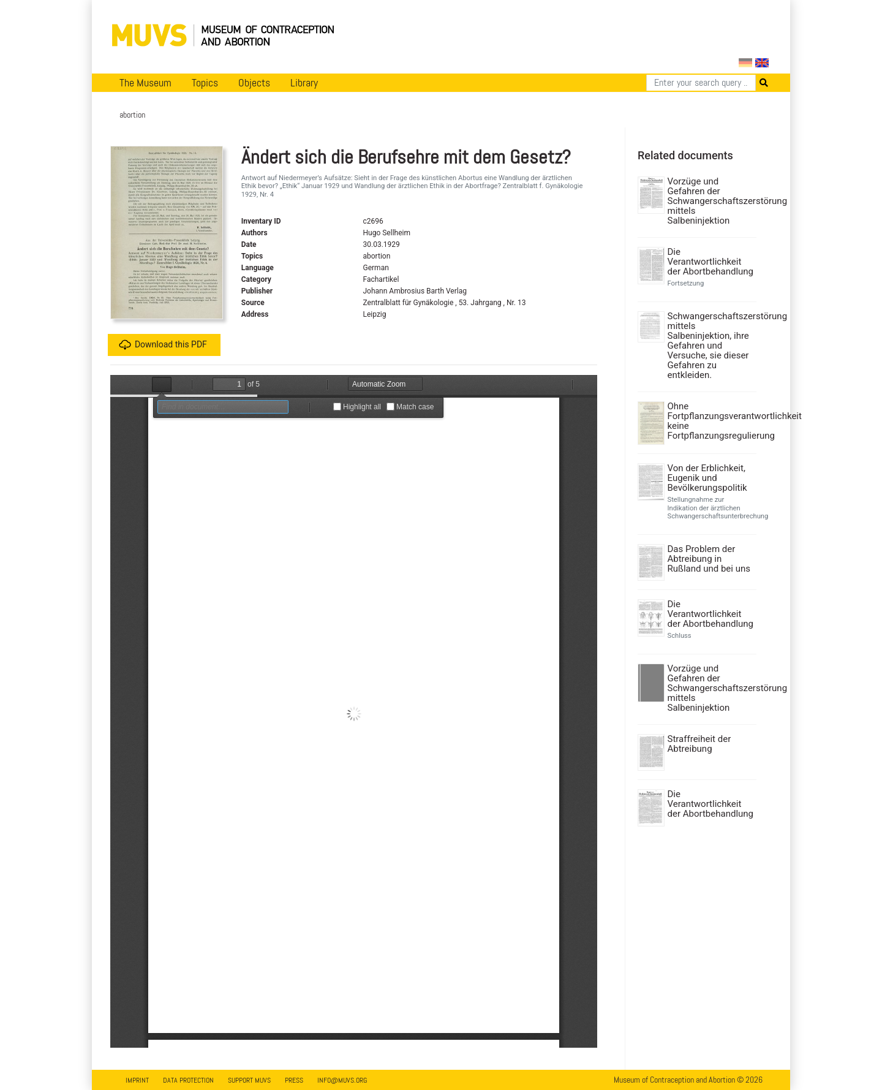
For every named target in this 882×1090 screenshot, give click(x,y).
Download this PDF (163, 345)
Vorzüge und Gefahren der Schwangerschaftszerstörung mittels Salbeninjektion (711, 200)
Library (304, 82)
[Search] (701, 83)
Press (294, 1080)
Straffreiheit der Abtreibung (699, 744)
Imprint (137, 1080)
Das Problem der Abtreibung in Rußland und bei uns (709, 558)
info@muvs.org (342, 1080)
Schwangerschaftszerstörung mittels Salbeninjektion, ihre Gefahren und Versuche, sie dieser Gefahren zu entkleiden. (711, 345)
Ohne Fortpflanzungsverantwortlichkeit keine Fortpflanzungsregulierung (711, 421)
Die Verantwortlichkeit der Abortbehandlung (711, 261)
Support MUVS (249, 1080)
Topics (205, 82)
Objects (254, 82)
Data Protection (188, 1080)
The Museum (145, 82)
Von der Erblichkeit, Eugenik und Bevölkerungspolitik (707, 478)
